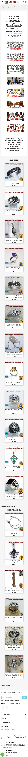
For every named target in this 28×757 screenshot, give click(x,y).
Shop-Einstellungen (8, 730)
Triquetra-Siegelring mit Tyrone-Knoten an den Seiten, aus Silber (14, 296)
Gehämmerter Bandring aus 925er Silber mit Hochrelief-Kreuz (14, 410)
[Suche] (14, 6)
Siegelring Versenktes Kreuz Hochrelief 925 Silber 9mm (14, 324)
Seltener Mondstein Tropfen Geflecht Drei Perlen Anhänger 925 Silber (14, 239)
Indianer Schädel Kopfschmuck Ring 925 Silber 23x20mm (14, 438)
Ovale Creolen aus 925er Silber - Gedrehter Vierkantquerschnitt (14, 353)
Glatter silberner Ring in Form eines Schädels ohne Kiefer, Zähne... (14, 674)
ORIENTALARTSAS (6, 755)
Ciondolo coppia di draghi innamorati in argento (14, 646)
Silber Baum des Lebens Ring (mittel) (14, 617)
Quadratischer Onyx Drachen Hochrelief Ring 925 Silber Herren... (14, 495)
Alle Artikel (6, 686)
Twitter (3, 707)
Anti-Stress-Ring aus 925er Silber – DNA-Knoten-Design (14, 182)
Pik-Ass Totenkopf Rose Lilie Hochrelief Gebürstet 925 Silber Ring (14, 211)
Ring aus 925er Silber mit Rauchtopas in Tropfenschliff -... (14, 381)
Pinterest (7, 707)
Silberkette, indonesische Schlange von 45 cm (14, 532)
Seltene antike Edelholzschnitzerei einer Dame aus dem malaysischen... (14, 589)
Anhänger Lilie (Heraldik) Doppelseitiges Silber (14, 561)
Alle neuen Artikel (8, 506)
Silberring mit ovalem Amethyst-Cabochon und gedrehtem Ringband (14, 268)
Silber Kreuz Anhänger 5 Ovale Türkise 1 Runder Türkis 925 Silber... (14, 467)
